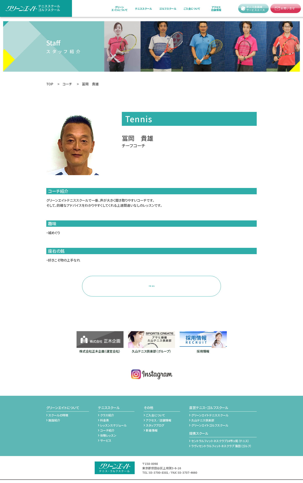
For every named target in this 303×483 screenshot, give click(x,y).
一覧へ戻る (151, 282)
